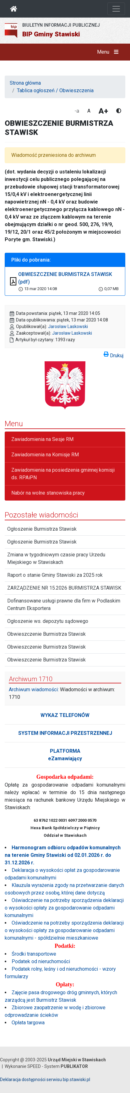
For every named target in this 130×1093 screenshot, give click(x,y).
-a (77, 111)
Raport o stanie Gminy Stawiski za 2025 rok (55, 575)
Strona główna (25, 83)
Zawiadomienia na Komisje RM (45, 455)
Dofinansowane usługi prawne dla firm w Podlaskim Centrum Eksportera (63, 604)
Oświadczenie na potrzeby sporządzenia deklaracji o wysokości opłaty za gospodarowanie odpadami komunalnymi (64, 907)
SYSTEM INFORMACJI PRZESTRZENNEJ (65, 733)
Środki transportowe (34, 954)
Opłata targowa (28, 1023)
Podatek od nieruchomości (41, 961)
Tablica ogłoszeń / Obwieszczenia (55, 90)
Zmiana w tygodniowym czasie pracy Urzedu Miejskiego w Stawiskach (56, 558)
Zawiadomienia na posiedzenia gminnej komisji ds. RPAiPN (63, 473)
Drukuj (113, 354)
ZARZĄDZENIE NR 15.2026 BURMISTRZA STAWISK (64, 588)
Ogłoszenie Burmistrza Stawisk (42, 529)
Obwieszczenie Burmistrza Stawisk (46, 634)
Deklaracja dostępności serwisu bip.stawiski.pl (45, 1079)
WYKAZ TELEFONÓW (65, 715)
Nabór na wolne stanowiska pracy (48, 493)
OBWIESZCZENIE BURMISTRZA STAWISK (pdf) (65, 278)
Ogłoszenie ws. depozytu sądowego (47, 621)
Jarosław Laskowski (68, 326)
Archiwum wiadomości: (34, 689)
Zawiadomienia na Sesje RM (42, 439)
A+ (103, 111)
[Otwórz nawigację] (116, 9)
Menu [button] (109, 52)
